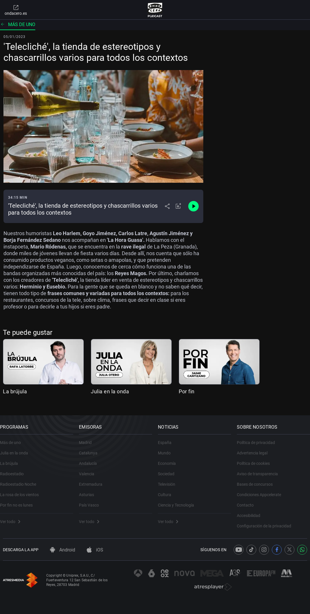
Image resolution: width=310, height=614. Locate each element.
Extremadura (93, 480)
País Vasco (92, 500)
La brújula (15, 391)
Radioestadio (15, 469)
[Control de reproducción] (193, 206)
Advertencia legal (255, 448)
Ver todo (13, 517)
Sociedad (169, 469)
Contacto (248, 500)
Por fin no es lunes (19, 500)
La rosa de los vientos (22, 490)
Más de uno (17, 24)
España (167, 438)
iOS (95, 550)
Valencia (89, 469)
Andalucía (91, 459)
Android (62, 550)
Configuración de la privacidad (267, 521)
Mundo (167, 448)
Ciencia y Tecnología (179, 500)
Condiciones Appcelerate (262, 490)
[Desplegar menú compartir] (167, 206)
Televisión (169, 480)
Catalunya (91, 448)
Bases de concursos (258, 480)
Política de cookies (256, 459)
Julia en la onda (110, 391)
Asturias (89, 490)
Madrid (88, 438)
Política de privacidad (259, 438)
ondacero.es (16, 10)
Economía (170, 459)
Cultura (167, 490)
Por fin (187, 391)
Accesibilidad (251, 511)
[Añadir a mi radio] (178, 206)
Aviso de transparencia (260, 469)
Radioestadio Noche (21, 480)
